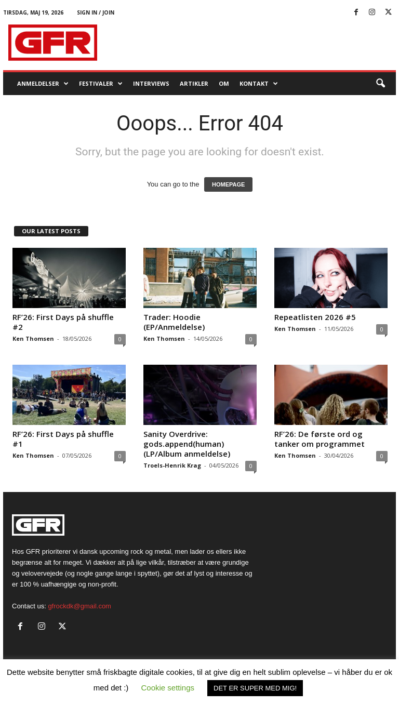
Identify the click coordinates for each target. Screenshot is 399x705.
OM (224, 83)
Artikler (194, 83)
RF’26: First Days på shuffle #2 (63, 322)
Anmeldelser (43, 83)
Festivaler (101, 83)
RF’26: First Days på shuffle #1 (63, 439)
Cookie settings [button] (168, 687)
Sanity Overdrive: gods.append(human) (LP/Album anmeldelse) (186, 444)
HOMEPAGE (228, 184)
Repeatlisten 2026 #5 (315, 317)
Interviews (151, 83)
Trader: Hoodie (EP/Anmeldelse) (174, 322)
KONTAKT (259, 83)
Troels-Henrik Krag (172, 465)
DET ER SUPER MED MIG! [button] (255, 688)
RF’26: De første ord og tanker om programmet (319, 439)
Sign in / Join (95, 12)
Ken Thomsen (33, 338)
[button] (380, 83)
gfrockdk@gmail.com (79, 606)
